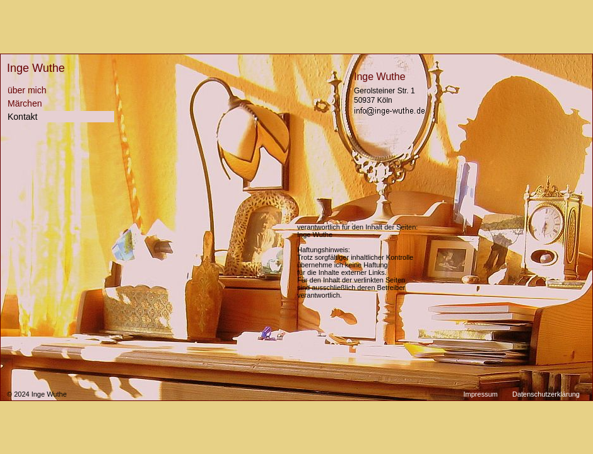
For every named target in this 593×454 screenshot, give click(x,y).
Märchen (25, 103)
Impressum (481, 394)
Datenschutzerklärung (546, 394)
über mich (27, 90)
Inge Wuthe (36, 68)
